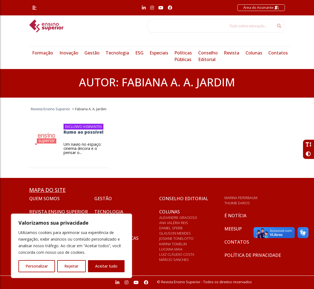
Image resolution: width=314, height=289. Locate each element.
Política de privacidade (252, 255)
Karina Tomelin (173, 243)
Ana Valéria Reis (173, 222)
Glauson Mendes (175, 233)
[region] (71, 246)
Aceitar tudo (106, 266)
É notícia (235, 216)
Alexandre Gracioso (178, 217)
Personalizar (37, 266)
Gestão (92, 53)
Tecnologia (117, 53)
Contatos (278, 53)
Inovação (68, 53)
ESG (139, 53)
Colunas (254, 53)
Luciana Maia (171, 249)
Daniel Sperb (171, 227)
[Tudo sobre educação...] (210, 26)
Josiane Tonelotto (176, 238)
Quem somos (44, 199)
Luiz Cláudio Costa (176, 254)
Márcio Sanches (174, 259)
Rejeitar (71, 266)
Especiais (159, 53)
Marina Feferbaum (240, 197)
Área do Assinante (261, 7)
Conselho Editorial (183, 199)
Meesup (233, 229)
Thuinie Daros (237, 202)
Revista (231, 53)
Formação (42, 53)
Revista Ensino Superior (58, 212)
